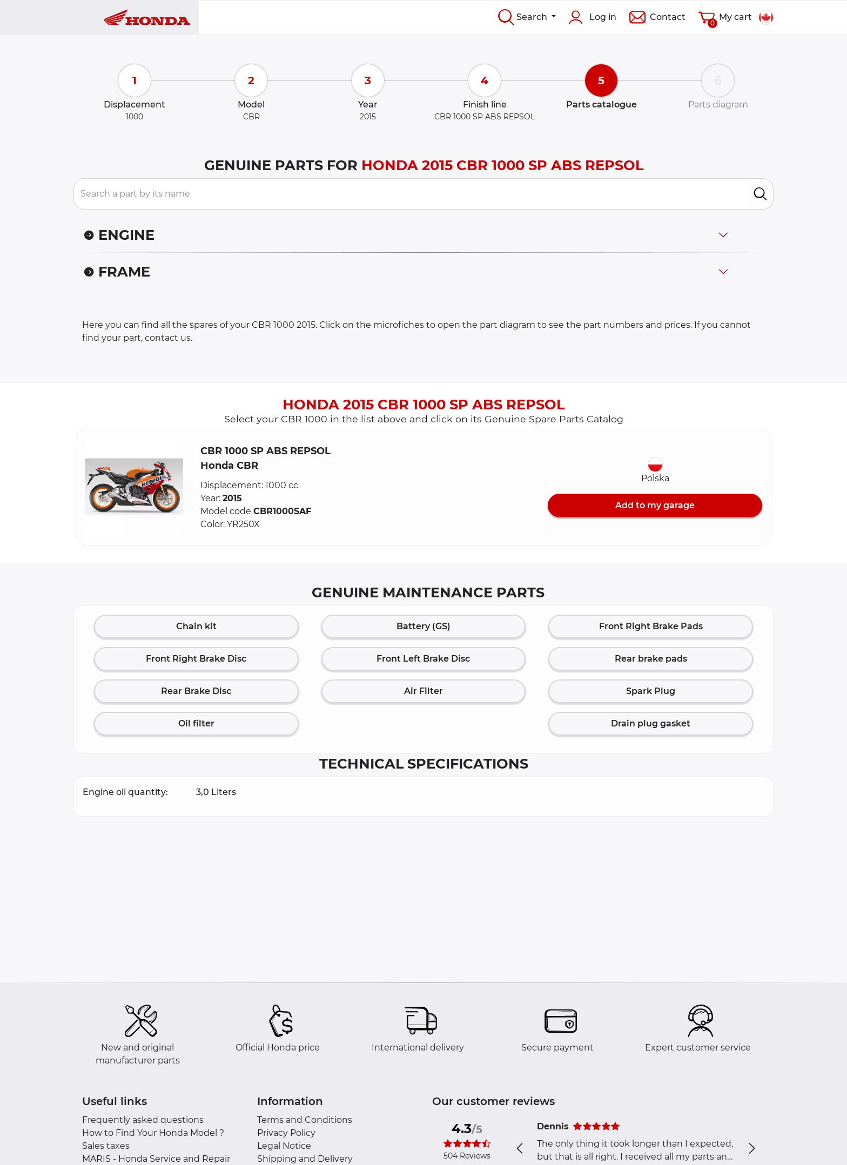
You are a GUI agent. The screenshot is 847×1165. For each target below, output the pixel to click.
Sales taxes (106, 1146)
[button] (134, 487)
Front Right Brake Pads (651, 626)
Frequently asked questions (143, 1120)
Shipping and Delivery (305, 1159)
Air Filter (423, 691)
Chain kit (196, 626)
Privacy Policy (286, 1133)
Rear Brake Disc (196, 691)
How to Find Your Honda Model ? (153, 1133)
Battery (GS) (423, 626)
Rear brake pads (651, 659)
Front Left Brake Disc (423, 659)
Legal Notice (284, 1146)
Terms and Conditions (304, 1120)
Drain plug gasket (650, 723)
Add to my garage (655, 505)
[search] (760, 194)
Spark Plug (650, 691)
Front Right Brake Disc (196, 659)
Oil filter (196, 723)
